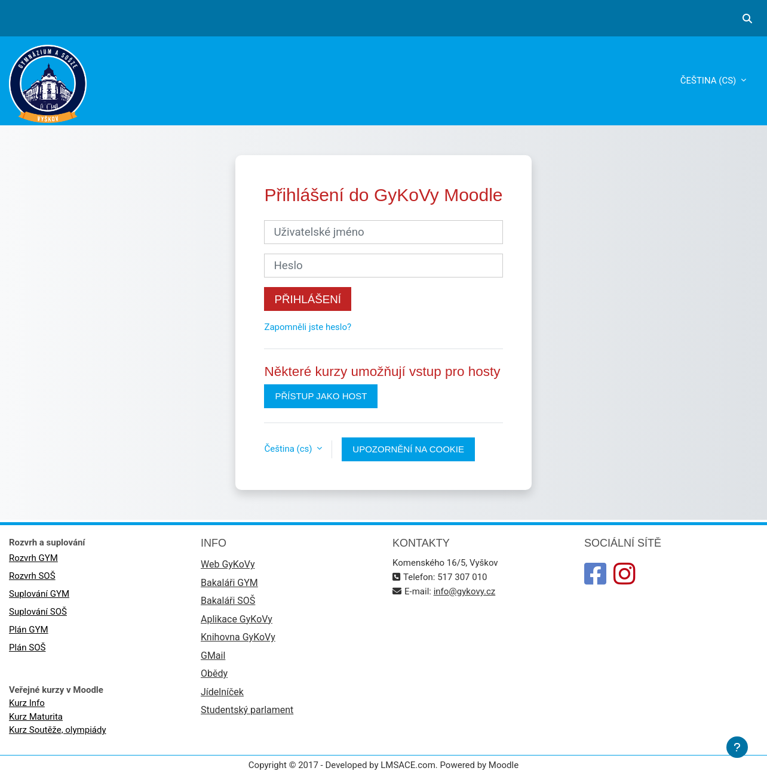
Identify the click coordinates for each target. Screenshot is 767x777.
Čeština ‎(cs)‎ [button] (289, 448)
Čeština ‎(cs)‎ (709, 80)
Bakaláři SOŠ (228, 600)
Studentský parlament (247, 710)
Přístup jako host (321, 396)
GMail (213, 655)
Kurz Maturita (36, 716)
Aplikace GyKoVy (236, 619)
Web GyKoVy (227, 564)
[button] (747, 18)
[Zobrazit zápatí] (737, 747)
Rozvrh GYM (33, 558)
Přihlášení (307, 299)
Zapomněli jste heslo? (307, 327)
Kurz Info (27, 703)
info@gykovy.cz (465, 591)
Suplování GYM (39, 593)
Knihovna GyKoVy (238, 637)
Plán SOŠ (27, 647)
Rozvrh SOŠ (32, 576)
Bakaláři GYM (229, 582)
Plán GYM (28, 629)
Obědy (214, 673)
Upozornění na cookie (408, 449)
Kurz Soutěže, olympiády (57, 729)
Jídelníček (222, 692)
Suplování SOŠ (38, 611)
